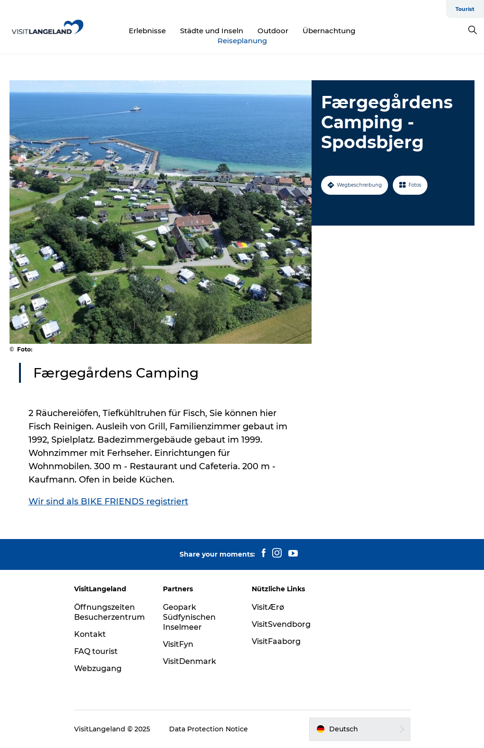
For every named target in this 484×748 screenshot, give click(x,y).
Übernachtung (329, 30)
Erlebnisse (147, 30)
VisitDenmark (189, 661)
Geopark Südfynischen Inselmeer (189, 617)
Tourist (465, 9)
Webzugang (98, 668)
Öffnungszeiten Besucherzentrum (109, 612)
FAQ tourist (96, 651)
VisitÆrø (268, 607)
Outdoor (272, 30)
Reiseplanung (242, 40)
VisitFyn (178, 644)
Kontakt (90, 634)
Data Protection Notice (208, 729)
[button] (359, 729)
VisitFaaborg (276, 641)
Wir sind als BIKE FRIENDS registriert (108, 501)
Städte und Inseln (211, 30)
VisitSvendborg (281, 624)
